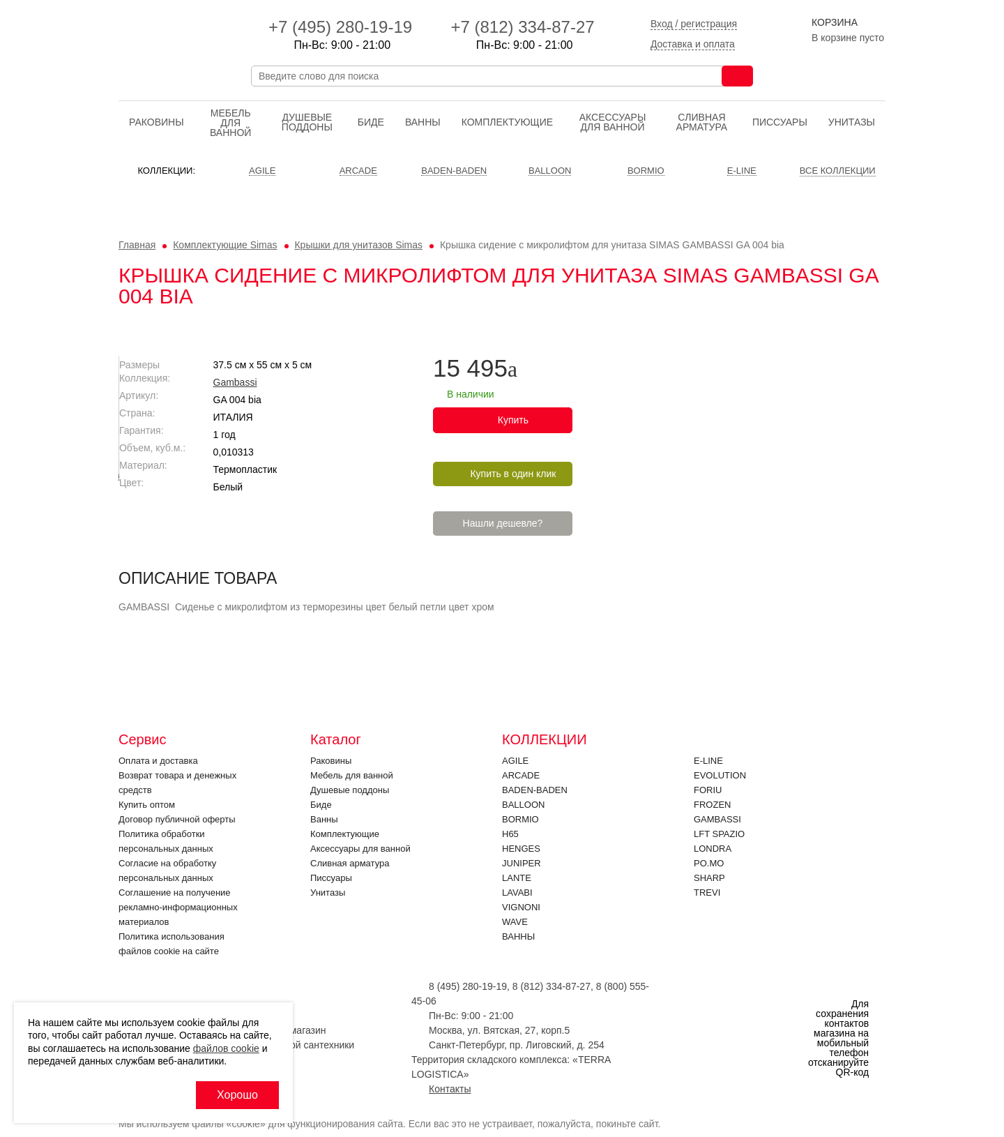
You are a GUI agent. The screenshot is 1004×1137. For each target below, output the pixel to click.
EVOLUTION (720, 775)
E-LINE (708, 760)
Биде (371, 122)
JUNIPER (521, 863)
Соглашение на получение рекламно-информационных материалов (178, 907)
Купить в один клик (792, 473)
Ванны (423, 122)
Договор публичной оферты (177, 819)
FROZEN (712, 804)
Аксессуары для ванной (612, 122)
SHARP (709, 878)
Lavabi (517, 892)
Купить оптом (147, 804)
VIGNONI (521, 907)
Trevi (707, 892)
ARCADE (521, 775)
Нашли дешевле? (781, 523)
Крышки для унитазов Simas (358, 244)
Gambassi (513, 382)
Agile (515, 760)
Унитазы (851, 122)
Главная (137, 244)
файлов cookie (226, 1048)
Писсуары (779, 122)
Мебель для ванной (230, 122)
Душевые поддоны (307, 122)
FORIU (708, 790)
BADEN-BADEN (535, 790)
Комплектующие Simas (225, 244)
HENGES (521, 848)
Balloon (523, 804)
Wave (515, 922)
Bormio (520, 819)
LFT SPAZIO (719, 834)
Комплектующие (507, 122)
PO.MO (709, 863)
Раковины (156, 122)
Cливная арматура (702, 122)
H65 (510, 834)
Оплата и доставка (158, 760)
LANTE (516, 878)
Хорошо (237, 1095)
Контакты (450, 1088)
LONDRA (712, 848)
